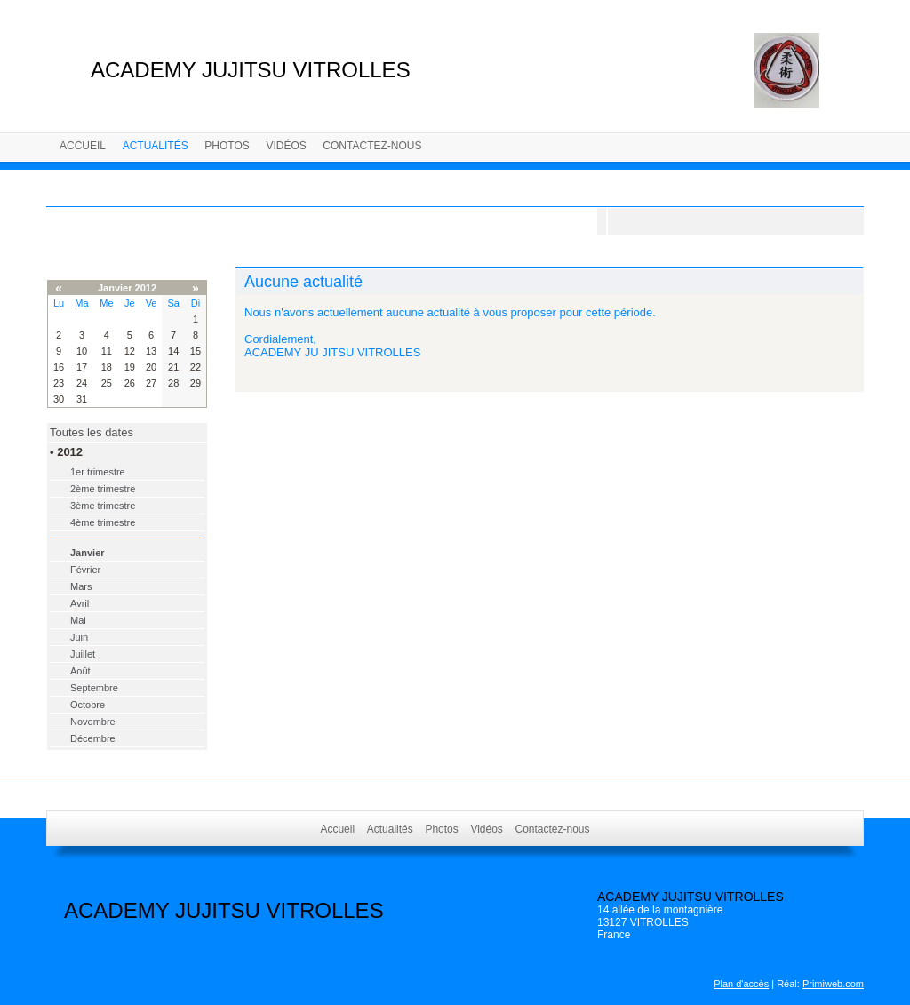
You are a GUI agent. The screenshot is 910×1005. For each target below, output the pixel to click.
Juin (79, 637)
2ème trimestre (102, 488)
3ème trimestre (102, 505)
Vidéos (286, 146)
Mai (78, 620)
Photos (226, 146)
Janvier (87, 552)
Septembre (94, 687)
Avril (79, 603)
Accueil (83, 146)
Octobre (87, 704)
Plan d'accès (741, 983)
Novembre (93, 721)
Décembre (93, 738)
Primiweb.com (833, 983)
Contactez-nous (372, 146)
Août (80, 671)
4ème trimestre (102, 522)
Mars (81, 586)
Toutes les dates (91, 432)
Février (85, 569)
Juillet (82, 654)
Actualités (155, 146)
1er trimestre (97, 472)
